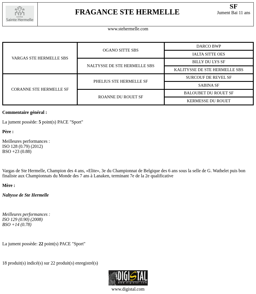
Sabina (205, 85)
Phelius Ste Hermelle (118, 81)
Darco (203, 46)
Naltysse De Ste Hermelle (116, 65)
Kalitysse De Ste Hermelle (204, 69)
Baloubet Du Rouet (206, 93)
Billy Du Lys (205, 61)
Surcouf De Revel (206, 77)
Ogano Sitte (116, 50)
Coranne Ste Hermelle (37, 89)
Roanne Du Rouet (117, 97)
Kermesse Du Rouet (208, 101)
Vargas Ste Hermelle (36, 58)
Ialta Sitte (204, 54)
